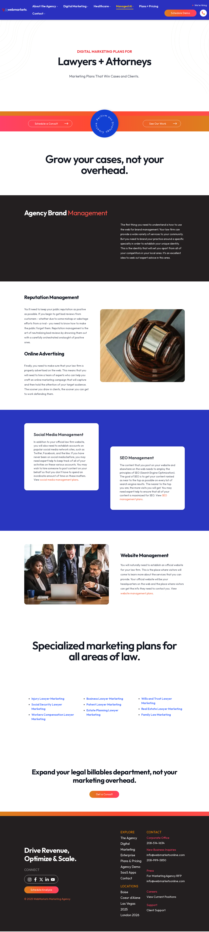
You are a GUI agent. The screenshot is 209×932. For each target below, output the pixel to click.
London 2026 (129, 916)
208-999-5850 (156, 860)
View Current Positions (161, 897)
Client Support (156, 910)
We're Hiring (200, 5)
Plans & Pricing (130, 861)
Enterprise (127, 856)
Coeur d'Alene (130, 898)
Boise (124, 893)
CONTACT (154, 833)
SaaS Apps (128, 873)
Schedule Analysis (41, 890)
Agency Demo (130, 867)
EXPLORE (127, 833)
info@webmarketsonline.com (166, 855)
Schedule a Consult (52, 123)
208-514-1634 (156, 843)
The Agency (128, 838)
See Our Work (163, 123)
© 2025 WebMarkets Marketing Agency (47, 899)
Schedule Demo (180, 13)
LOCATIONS (129, 887)
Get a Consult (104, 795)
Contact (126, 879)
